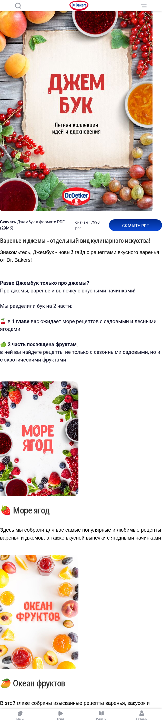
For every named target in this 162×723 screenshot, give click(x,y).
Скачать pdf (135, 225)
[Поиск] (18, 6)
